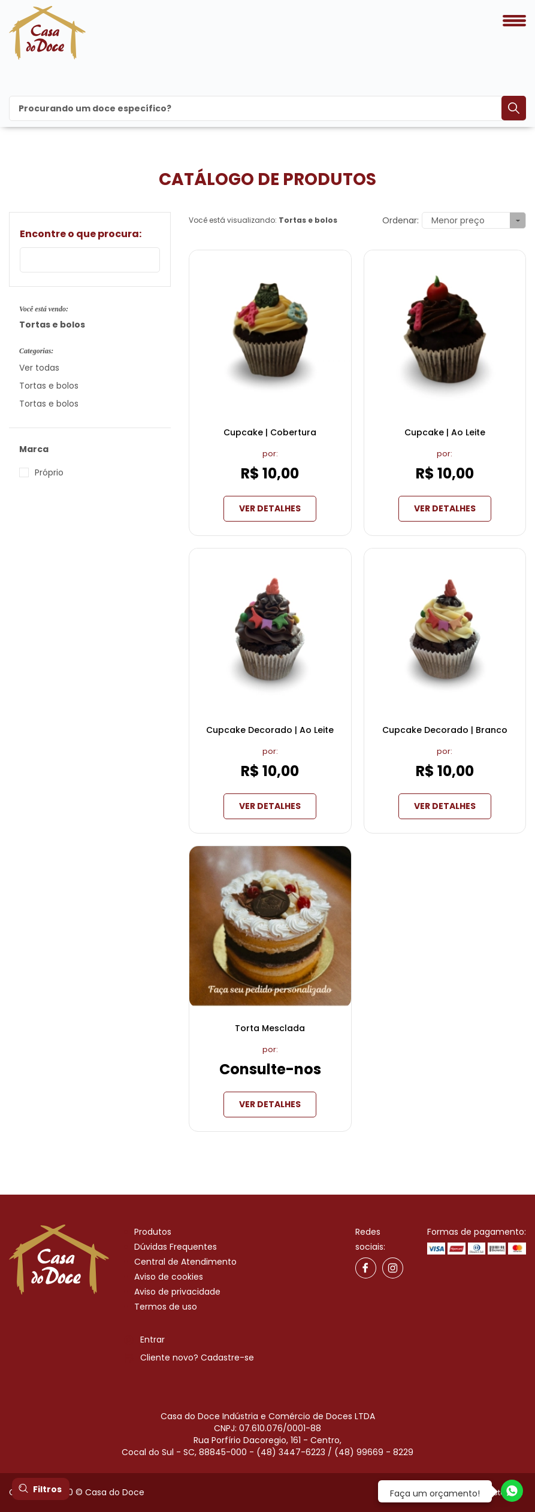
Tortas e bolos (48, 386)
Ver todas (39, 368)
